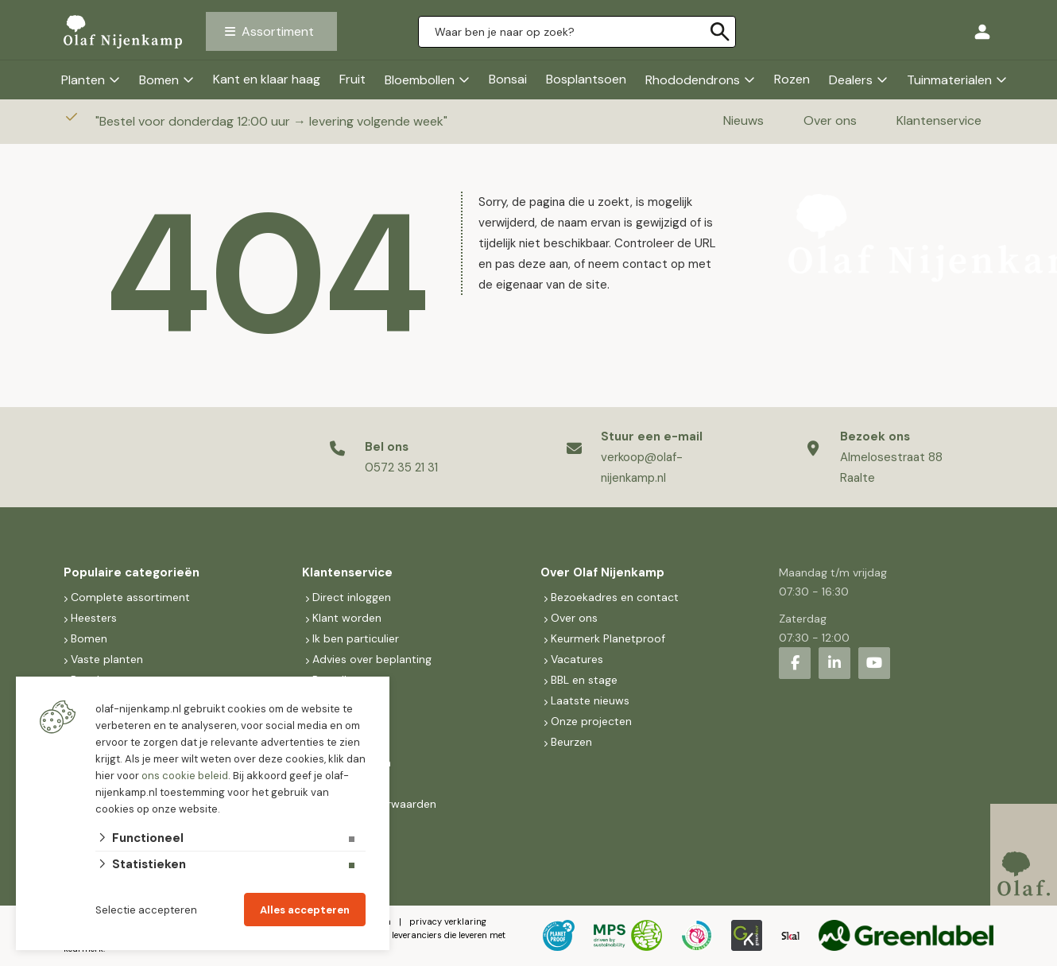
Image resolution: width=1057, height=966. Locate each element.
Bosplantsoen (586, 79)
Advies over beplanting (372, 659)
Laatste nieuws (590, 700)
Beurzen (571, 742)
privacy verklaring (447, 921)
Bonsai (508, 79)
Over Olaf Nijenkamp (602, 572)
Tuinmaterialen (949, 80)
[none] (720, 32)
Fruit (352, 79)
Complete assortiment (132, 597)
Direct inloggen (351, 597)
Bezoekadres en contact (615, 597)
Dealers (851, 80)
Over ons (830, 120)
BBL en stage (584, 680)
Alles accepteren (305, 910)
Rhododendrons (692, 80)
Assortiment (278, 31)
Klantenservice (939, 120)
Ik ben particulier (355, 638)
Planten (83, 80)
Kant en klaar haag (266, 79)
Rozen (792, 79)
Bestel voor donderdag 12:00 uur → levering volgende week (273, 121)
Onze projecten (591, 721)
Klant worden (346, 618)
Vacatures (577, 659)
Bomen (159, 80)
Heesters (94, 618)
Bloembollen (420, 80)
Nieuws (743, 120)
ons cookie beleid (184, 775)
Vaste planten (107, 659)
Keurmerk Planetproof (608, 638)
